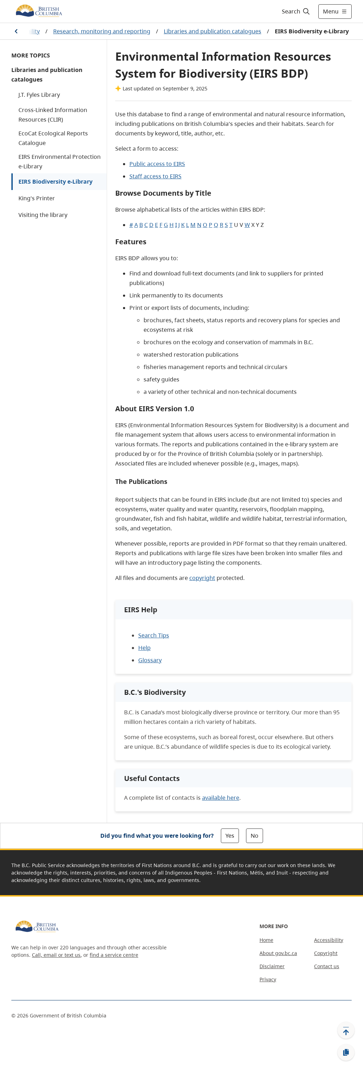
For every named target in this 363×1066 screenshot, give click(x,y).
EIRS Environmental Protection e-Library (59, 161)
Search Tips (153, 635)
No (254, 835)
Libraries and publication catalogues (212, 31)
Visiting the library (42, 215)
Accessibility (328, 940)
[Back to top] (345, 1030)
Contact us (326, 966)
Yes (229, 835)
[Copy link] (345, 1052)
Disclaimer (272, 966)
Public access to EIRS (157, 164)
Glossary (150, 660)
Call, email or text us (56, 954)
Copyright (325, 953)
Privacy (267, 979)
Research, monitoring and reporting (101, 31)
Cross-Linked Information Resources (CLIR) (52, 114)
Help (144, 648)
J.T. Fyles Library (39, 95)
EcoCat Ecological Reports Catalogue (53, 138)
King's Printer (36, 198)
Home (266, 940)
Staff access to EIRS (155, 176)
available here (220, 798)
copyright (202, 578)
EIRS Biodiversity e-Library (55, 181)
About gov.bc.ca (278, 953)
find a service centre (114, 954)
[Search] (296, 11)
